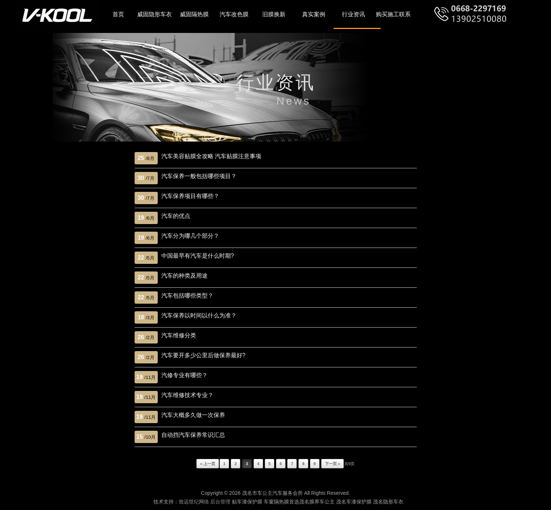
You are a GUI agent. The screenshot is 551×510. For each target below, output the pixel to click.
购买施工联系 (393, 14)
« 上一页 (207, 463)
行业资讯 (353, 14)
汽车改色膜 (234, 14)
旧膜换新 (273, 14)
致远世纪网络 (194, 502)
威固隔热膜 (194, 14)
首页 (118, 14)
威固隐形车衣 (154, 14)
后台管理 (220, 502)
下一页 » (332, 463)
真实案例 (313, 14)
